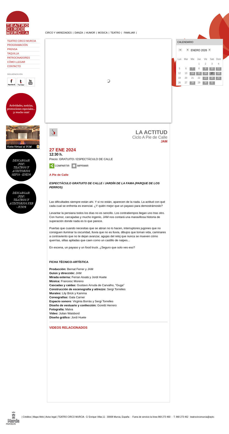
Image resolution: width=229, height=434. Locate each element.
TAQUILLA (13, 53)
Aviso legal (50, 417)
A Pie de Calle (59, 174)
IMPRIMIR (80, 165)
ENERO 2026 (199, 50)
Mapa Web (38, 417)
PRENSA (12, 49)
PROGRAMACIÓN (17, 45)
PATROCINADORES (18, 57)
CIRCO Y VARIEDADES (58, 32)
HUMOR (90, 32)
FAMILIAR (129, 32)
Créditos (27, 417)
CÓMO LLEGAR (16, 62)
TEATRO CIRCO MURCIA (21, 41)
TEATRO (115, 32)
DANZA (78, 32)
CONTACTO (14, 66)
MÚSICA (103, 32)
